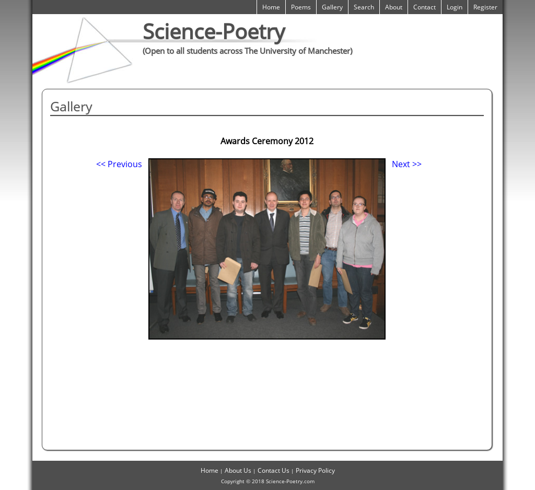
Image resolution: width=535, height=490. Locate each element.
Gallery (332, 7)
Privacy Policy (315, 470)
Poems (301, 7)
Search (364, 7)
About (393, 7)
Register (485, 7)
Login (454, 7)
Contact (424, 7)
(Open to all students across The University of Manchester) (247, 50)
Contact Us (273, 470)
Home (271, 7)
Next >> (407, 164)
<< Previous (119, 164)
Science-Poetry (214, 31)
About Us (238, 470)
